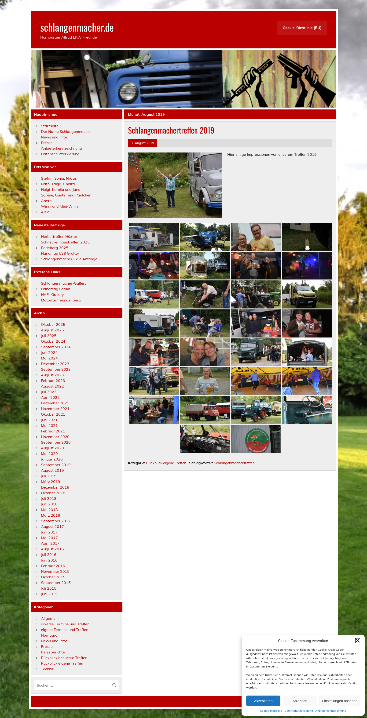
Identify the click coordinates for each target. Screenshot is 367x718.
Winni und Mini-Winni (60, 206)
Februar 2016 (53, 565)
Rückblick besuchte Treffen (64, 657)
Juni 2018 (49, 504)
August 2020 (52, 448)
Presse (47, 142)
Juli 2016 (48, 554)
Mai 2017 (49, 537)
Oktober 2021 (53, 414)
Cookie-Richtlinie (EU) (302, 27)
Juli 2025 (48, 335)
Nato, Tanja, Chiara (58, 183)
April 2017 (50, 543)
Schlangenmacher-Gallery (64, 283)
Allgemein (50, 618)
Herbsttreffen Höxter (59, 236)
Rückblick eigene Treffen (166, 463)
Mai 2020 (49, 453)
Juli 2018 (48, 498)
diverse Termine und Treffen (65, 624)
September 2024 (56, 346)
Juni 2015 (49, 593)
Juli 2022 (48, 391)
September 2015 (56, 582)
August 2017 (52, 526)
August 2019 (52, 470)
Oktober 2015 (53, 577)
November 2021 (55, 408)
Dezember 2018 (55, 487)
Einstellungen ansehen (339, 701)
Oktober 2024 (53, 341)
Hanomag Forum (55, 288)
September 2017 (56, 521)
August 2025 (52, 330)
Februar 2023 (53, 380)
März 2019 (50, 481)
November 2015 (55, 571)
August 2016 (52, 549)
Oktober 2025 (53, 324)
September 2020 (56, 442)
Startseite (50, 125)
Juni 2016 (49, 560)
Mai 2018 (49, 509)
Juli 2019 (48, 476)
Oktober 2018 (53, 492)
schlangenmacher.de (77, 26)
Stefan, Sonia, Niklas (59, 178)
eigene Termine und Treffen (64, 629)
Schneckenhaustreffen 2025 (65, 242)
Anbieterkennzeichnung (330, 710)
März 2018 (50, 515)
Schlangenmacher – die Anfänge (69, 259)
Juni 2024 (49, 352)
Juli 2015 (48, 588)
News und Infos (54, 137)
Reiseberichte (53, 652)
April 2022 (50, 397)
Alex (45, 212)
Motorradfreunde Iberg (61, 300)
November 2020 (55, 436)
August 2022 (52, 386)
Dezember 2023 (55, 363)
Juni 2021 (49, 419)
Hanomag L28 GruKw (60, 253)
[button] (357, 640)
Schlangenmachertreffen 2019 (171, 130)
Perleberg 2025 (54, 247)
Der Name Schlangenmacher (66, 131)
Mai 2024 (49, 358)
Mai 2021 (49, 425)
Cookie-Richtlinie (271, 710)
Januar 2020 (52, 459)
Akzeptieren (263, 701)
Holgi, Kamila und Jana (61, 189)
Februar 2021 (53, 431)
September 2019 (56, 464)
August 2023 (52, 375)
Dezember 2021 (55, 403)
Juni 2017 (49, 532)
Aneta (46, 200)
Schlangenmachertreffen (234, 463)
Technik (47, 669)
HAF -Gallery (52, 294)
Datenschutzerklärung (298, 710)
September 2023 (56, 369)
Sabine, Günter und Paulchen (66, 195)
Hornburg (49, 635)
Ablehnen (299, 701)
